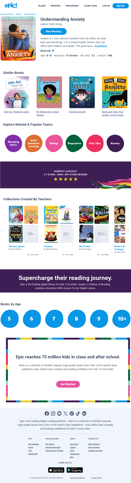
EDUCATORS (72, 5)
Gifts (30, 451)
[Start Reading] (53, 31)
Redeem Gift (33, 454)
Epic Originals (33, 444)
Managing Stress (7, 14)
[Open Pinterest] (72, 413)
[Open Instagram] (53, 413)
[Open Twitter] (65, 413)
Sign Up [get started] (121, 5)
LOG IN (106, 5)
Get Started (68, 384)
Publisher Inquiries (95, 451)
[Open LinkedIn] (84, 413)
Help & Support (94, 444)
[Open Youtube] (59, 413)
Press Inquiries (94, 447)
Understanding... (30, 14)
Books (18, 14)
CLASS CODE (90, 5)
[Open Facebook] (47, 413)
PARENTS (55, 5)
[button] (23, 231)
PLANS (41, 5)
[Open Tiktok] (78, 413)
